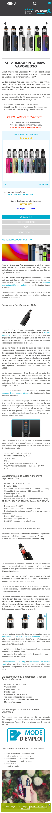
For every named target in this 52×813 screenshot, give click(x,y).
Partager (21, 209)
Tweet (32, 209)
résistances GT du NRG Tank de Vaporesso (21, 636)
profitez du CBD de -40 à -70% (33, 807)
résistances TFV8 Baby (15, 662)
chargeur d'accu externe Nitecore (16, 393)
